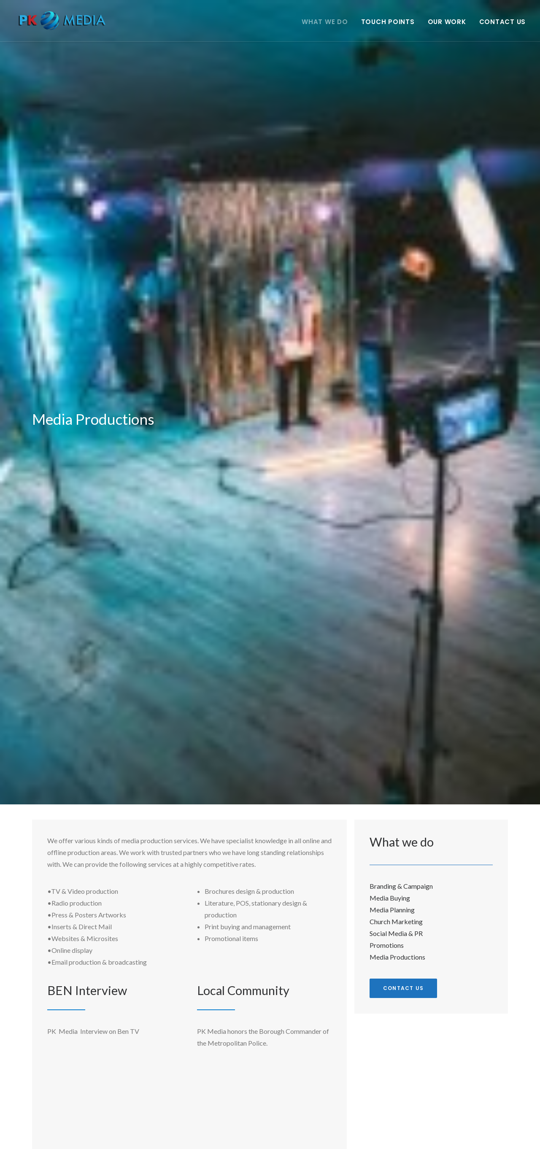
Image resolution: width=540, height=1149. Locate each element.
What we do (325, 23)
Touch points (388, 23)
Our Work (447, 23)
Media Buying (390, 898)
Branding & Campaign (401, 886)
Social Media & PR (396, 933)
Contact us (403, 988)
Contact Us (502, 23)
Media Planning (392, 910)
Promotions (387, 945)
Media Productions (397, 957)
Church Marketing (396, 921)
